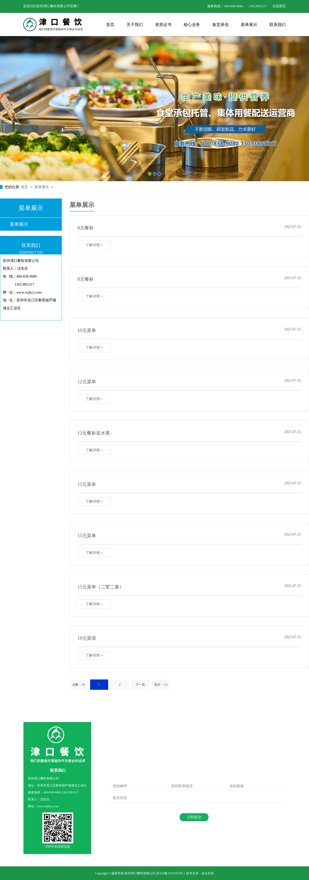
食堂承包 (220, 24)
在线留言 (279, 6)
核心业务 (192, 24)
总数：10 (78, 684)
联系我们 (277, 24)
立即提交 (191, 817)
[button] (149, 174)
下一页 (140, 684)
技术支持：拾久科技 (200, 873)
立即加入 (185, 755)
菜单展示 (249, 24)
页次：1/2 (160, 684)
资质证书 (163, 24)
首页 (110, 24)
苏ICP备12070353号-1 (170, 873)
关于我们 (134, 24)
